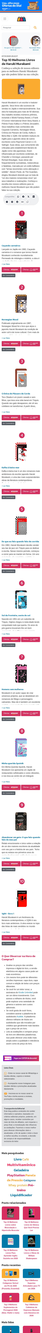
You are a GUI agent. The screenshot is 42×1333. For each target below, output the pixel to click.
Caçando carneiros (11, 245)
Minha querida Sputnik (13, 763)
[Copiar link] (27, 202)
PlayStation (16, 1175)
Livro (18, 1159)
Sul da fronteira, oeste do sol (16, 615)
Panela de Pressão (21, 1178)
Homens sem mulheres (13, 689)
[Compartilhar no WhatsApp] (18, 196)
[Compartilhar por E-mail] (22, 202)
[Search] (16, 27)
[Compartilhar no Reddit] (17, 202)
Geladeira (21, 1170)
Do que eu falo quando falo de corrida (20, 541)
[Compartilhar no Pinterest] (12, 202)
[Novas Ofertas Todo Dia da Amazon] (21, 5)
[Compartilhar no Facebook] (23, 196)
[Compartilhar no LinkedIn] (33, 196)
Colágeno (30, 1180)
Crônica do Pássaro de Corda (16, 393)
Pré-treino (25, 1187)
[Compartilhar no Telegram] (7, 202)
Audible (20, 1016)
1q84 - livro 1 (8, 913)
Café (25, 1159)
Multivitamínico (21, 1165)
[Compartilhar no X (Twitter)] (28, 196)
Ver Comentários (8, 275)
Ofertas (11, 269)
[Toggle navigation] (5, 18)
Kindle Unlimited (26, 992)
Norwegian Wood (10, 319)
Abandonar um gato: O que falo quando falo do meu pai (21, 838)
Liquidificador (21, 1195)
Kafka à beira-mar (10, 467)
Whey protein (17, 1185)
